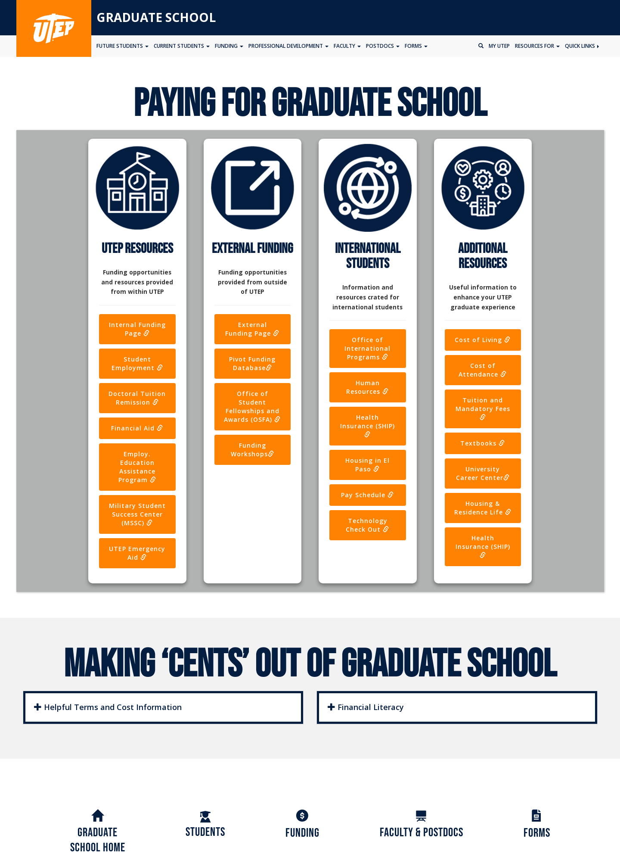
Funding (302, 825)
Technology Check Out (367, 525)
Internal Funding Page (137, 329)
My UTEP (499, 46)
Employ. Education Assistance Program (137, 467)
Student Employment (137, 363)
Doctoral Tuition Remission (137, 397)
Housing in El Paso (367, 464)
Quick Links (582, 46)
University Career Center (483, 473)
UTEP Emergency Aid (137, 553)
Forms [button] (416, 46)
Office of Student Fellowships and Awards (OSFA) (252, 406)
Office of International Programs (367, 348)
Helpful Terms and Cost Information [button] (108, 707)
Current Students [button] (182, 46)
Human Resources (367, 387)
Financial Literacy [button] (366, 707)
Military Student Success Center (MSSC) (137, 514)
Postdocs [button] (383, 46)
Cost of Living (483, 340)
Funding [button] (229, 46)
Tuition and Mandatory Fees (483, 408)
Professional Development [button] (288, 46)
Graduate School (156, 17)
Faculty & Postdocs (421, 825)
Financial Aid (137, 428)
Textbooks (482, 443)
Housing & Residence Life (483, 507)
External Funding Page (252, 329)
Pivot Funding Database (252, 363)
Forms (537, 825)
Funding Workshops (252, 449)
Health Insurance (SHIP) (367, 425)
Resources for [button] (537, 46)
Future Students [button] (122, 46)
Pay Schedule (367, 495)
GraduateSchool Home (97, 832)
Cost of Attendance (483, 369)
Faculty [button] (347, 46)
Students (205, 824)
